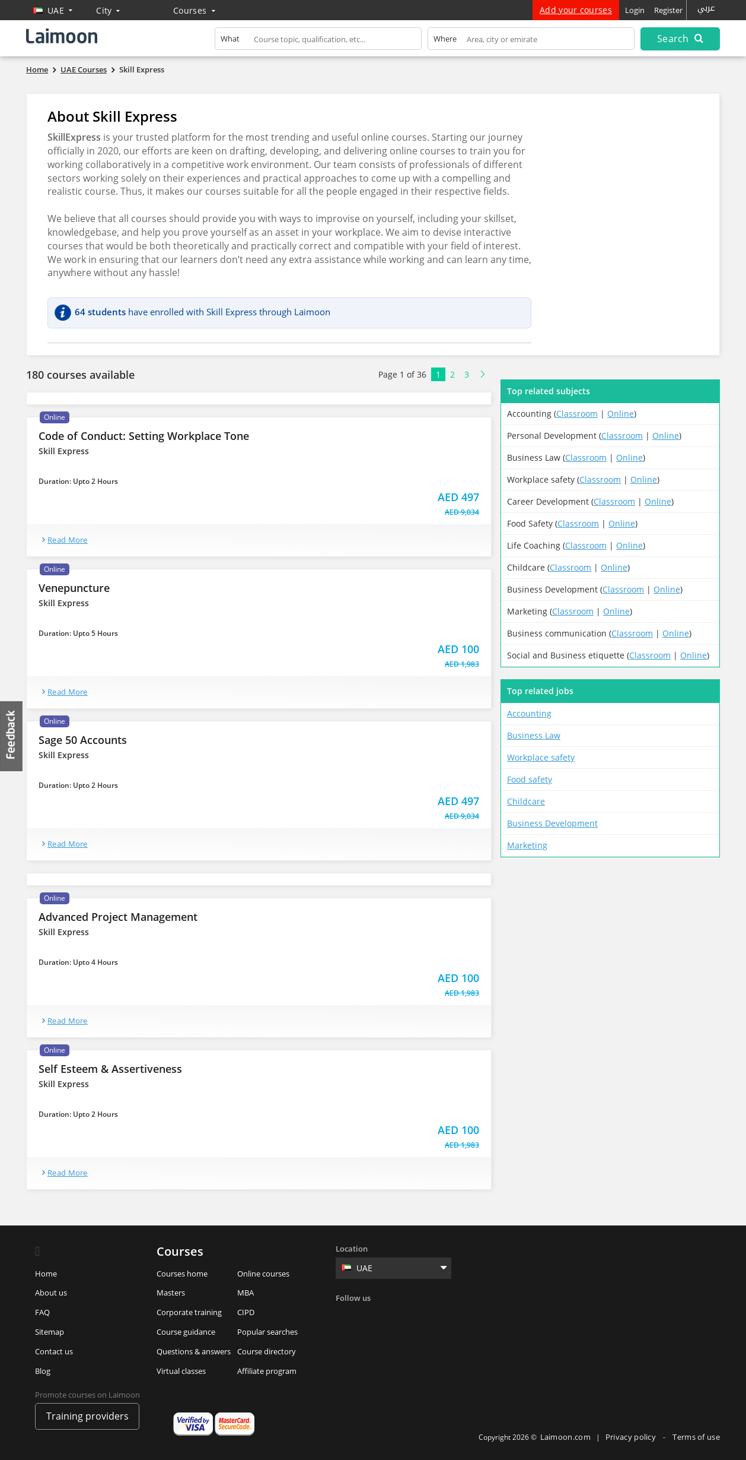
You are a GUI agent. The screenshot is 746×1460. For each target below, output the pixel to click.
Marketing (527, 845)
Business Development (552, 823)
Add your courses (576, 9)
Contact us (54, 1351)
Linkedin (395, 1317)
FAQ (42, 1312)
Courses (194, 10)
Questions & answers (194, 1351)
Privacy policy (631, 1437)
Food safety (529, 779)
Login (635, 10)
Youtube (443, 1317)
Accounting (529, 713)
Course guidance (186, 1331)
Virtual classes (181, 1371)
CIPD (245, 1312)
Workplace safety (541, 757)
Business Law (533, 735)
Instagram (419, 1317)
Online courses (263, 1273)
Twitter (370, 1317)
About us (51, 1292)
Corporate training (189, 1312)
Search (680, 38)
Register (668, 10)
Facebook (346, 1317)
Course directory (266, 1351)
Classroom (577, 413)
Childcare (526, 801)
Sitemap (49, 1331)
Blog (42, 1371)
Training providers (87, 1416)
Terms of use (696, 1437)
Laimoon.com (565, 1437)
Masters (171, 1292)
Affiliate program (267, 1371)
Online (620, 413)
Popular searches (267, 1331)
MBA (245, 1292)
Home (46, 1273)
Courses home (182, 1273)
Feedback (12, 736)
